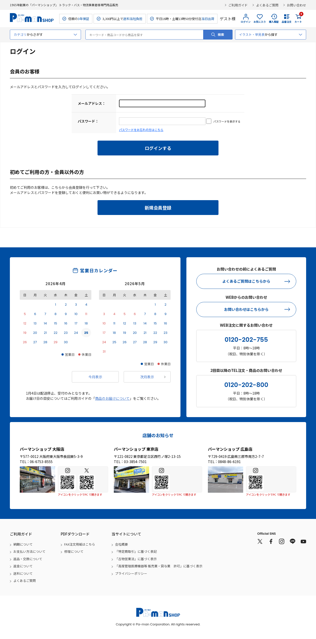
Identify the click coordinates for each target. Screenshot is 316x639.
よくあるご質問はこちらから (246, 281)
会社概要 (121, 544)
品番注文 (287, 21)
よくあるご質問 (267, 5)
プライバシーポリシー (131, 573)
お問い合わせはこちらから (246, 309)
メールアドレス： (91, 103)
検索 (221, 34)
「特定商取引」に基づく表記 (136, 551)
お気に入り (260, 21)
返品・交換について (27, 558)
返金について (23, 566)
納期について (23, 544)
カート (298, 18)
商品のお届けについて (112, 398)
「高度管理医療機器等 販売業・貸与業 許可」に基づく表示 (158, 566)
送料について (23, 573)
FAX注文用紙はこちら (79, 544)
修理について (73, 551)
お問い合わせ (296, 5)
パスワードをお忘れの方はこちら (141, 130)
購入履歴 (274, 21)
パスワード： (88, 121)
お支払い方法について (29, 551)
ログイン (246, 21)
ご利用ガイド (238, 5)
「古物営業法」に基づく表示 (136, 558)
